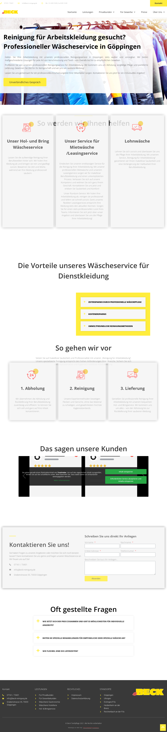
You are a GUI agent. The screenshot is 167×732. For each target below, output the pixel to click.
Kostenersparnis (97, 314)
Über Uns (159, 12)
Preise (144, 12)
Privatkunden (106, 12)
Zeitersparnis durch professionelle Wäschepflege (114, 302)
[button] (113, 302)
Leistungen (87, 12)
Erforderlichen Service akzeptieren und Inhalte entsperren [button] (125, 480)
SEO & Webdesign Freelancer (91, 727)
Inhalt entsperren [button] (126, 472)
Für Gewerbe (127, 12)
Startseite (72, 12)
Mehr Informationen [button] (62, 480)
